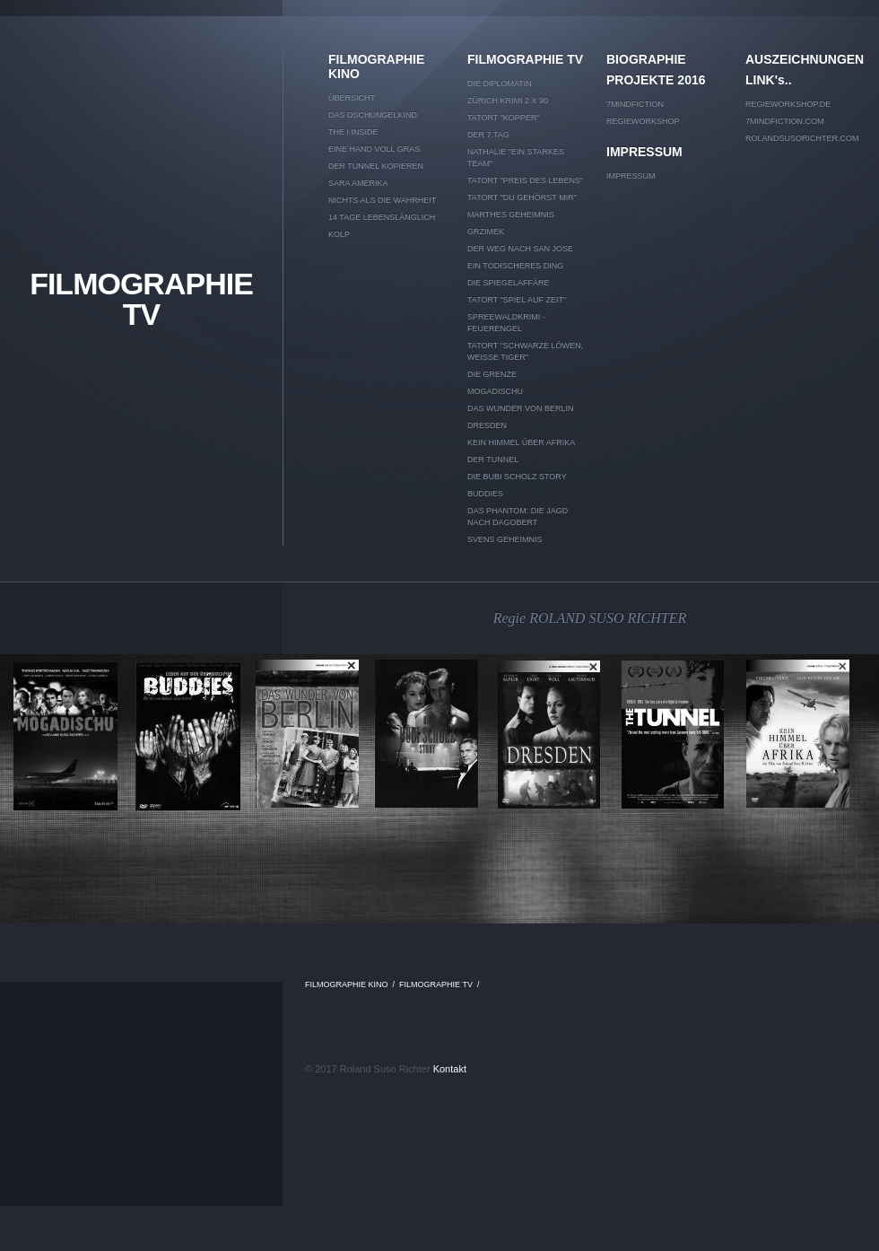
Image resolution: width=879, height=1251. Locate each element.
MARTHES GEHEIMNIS (510, 214)
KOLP (339, 234)
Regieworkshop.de (788, 104)
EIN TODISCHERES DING (515, 265)
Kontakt (449, 1068)
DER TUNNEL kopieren (375, 166)
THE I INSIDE (353, 131)
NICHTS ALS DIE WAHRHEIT (382, 200)
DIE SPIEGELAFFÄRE (508, 282)
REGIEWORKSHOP (643, 121)
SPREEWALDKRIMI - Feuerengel (506, 322)
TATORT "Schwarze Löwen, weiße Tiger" (525, 351)
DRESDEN (487, 425)
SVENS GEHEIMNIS (505, 539)
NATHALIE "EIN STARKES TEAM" (515, 157)
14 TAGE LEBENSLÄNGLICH (381, 217)
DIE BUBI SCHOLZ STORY (517, 476)
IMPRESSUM (644, 151)
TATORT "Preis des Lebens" (525, 180)
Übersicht (351, 97)
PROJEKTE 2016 (656, 80)
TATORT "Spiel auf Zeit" (516, 299)
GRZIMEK (485, 231)
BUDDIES (485, 493)
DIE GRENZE (492, 374)
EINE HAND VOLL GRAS (374, 148)
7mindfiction (635, 104)
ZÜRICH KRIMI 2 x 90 (507, 100)
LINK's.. (768, 80)
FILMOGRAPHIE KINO (376, 66)
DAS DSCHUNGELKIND (372, 114)
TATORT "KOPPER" (503, 117)
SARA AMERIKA (358, 183)
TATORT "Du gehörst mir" (522, 197)
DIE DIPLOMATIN (499, 83)
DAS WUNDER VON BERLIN (520, 408)
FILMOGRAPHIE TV (141, 298)
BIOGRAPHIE (646, 59)
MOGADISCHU (495, 391)
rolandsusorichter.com (802, 138)
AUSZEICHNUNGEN (803, 59)
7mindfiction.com (784, 121)
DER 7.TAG (488, 134)
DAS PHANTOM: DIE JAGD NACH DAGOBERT (517, 516)
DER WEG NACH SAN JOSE (520, 248)
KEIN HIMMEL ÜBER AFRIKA (521, 442)
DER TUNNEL (492, 459)
